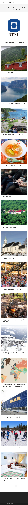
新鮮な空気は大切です (8, 196)
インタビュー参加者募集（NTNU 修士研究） (13, 42)
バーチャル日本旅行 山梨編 (10, 227)
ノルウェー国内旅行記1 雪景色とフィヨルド (14, 104)
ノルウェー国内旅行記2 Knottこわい (12, 73)
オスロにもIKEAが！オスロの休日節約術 (12, 417)
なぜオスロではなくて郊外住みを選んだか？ (13, 134)
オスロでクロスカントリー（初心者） (12, 448)
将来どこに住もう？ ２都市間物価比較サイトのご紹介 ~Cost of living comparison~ (14, 385)
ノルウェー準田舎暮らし (9, 2)
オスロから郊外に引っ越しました (11, 258)
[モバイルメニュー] (24, 2)
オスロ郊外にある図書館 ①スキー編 (12, 289)
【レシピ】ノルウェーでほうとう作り (12, 165)
